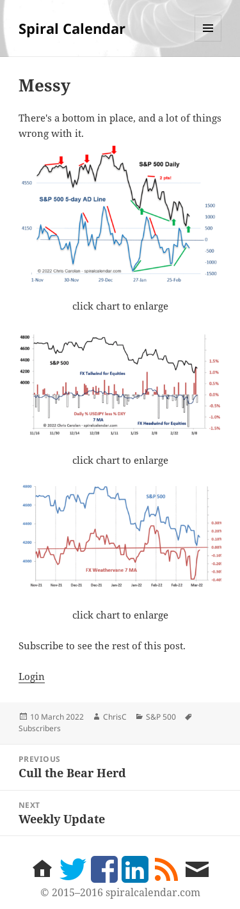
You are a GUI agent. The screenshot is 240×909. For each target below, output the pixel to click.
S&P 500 (161, 716)
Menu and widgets (208, 41)
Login (32, 676)
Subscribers (40, 728)
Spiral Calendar (72, 28)
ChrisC (115, 716)
